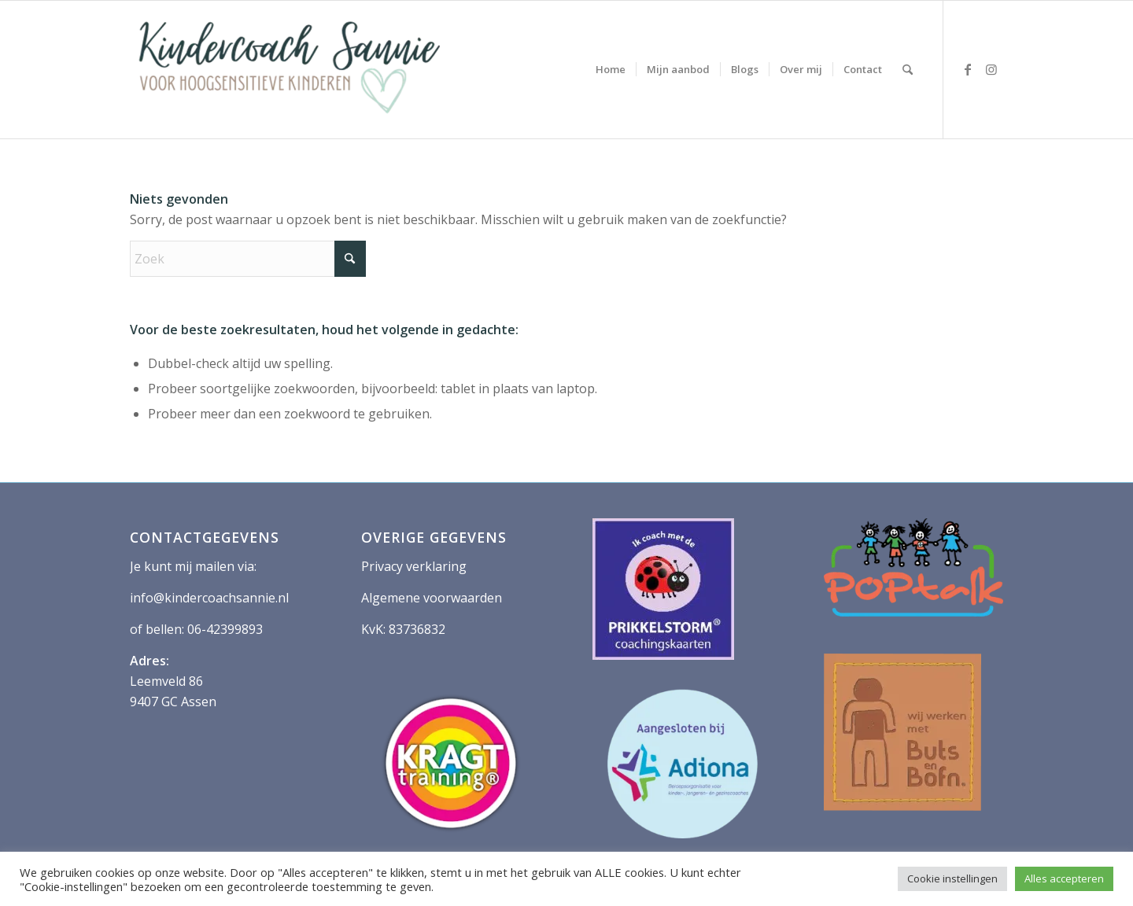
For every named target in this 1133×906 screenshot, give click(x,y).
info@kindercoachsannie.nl (209, 597)
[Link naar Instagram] (991, 69)
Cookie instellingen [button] (952, 878)
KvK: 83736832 (403, 629)
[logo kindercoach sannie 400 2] (287, 69)
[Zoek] (907, 69)
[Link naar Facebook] (968, 69)
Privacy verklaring (414, 566)
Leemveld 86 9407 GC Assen (173, 681)
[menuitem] (610, 69)
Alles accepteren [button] (1064, 878)
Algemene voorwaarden (431, 597)
